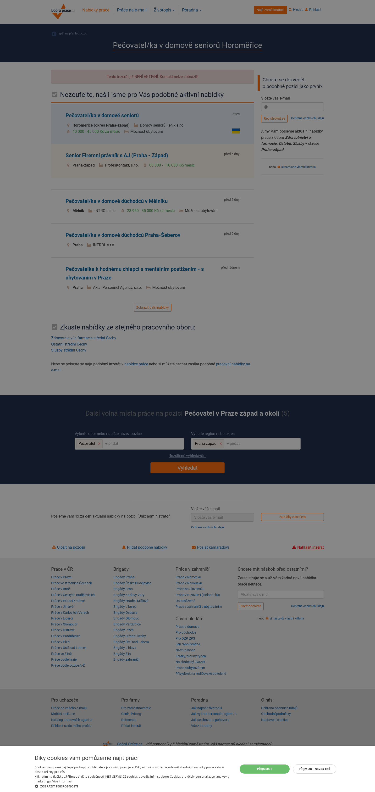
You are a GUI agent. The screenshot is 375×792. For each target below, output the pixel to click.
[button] (133, 786)
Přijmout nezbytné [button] (315, 769)
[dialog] (187, 769)
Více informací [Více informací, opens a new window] (62, 781)
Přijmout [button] (264, 769)
